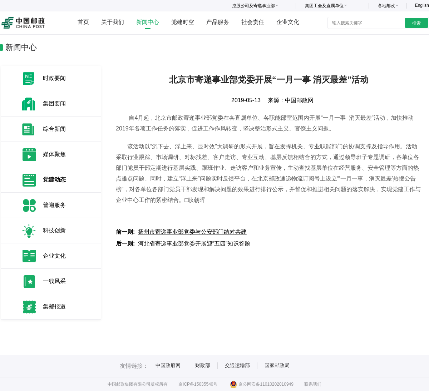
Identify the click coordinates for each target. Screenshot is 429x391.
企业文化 (287, 22)
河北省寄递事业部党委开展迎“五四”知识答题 (194, 244)
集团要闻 (54, 103)
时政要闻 (54, 78)
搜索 (416, 23)
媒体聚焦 (54, 154)
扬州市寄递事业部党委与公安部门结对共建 (192, 232)
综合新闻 (54, 129)
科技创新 (54, 230)
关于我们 (112, 22)
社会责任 (252, 22)
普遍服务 (54, 205)
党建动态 (54, 180)
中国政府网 (168, 365)
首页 (83, 22)
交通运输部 (237, 365)
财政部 (202, 365)
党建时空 (182, 22)
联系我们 (312, 384)
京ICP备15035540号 (197, 384)
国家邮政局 (277, 365)
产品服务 (217, 22)
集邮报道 (54, 306)
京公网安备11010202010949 (261, 384)
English (422, 5)
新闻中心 (147, 22)
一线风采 (54, 281)
